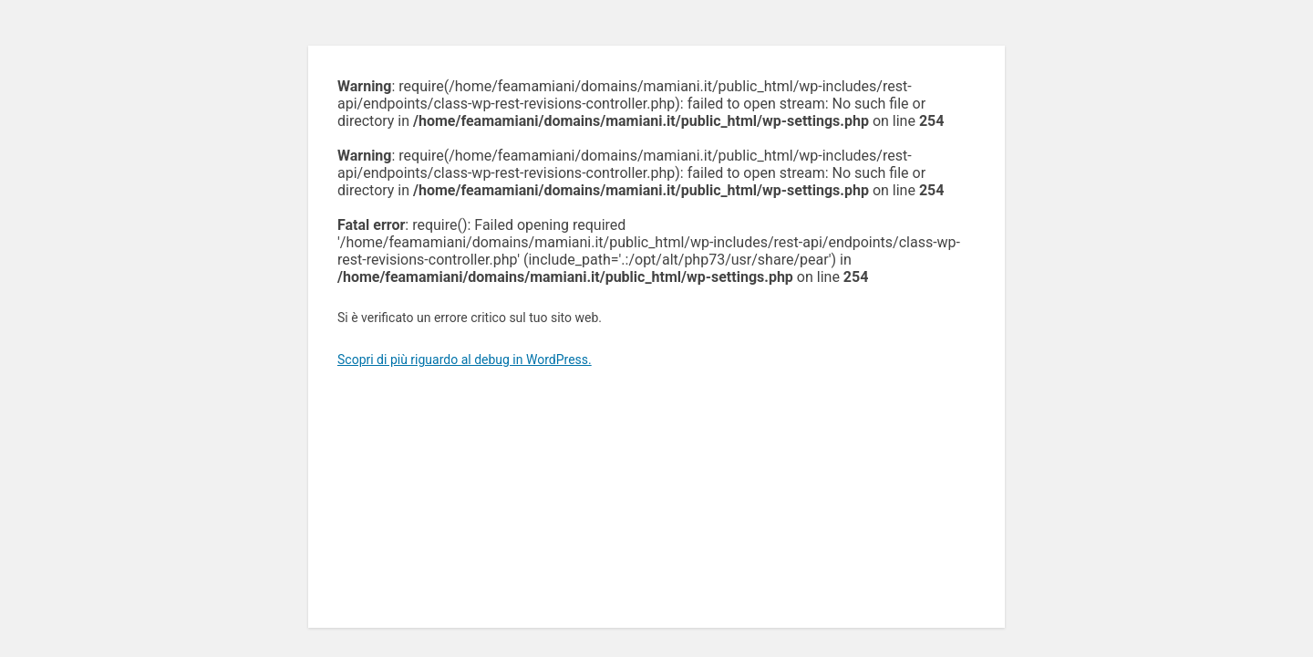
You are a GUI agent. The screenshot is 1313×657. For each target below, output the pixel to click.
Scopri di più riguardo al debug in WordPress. (464, 359)
